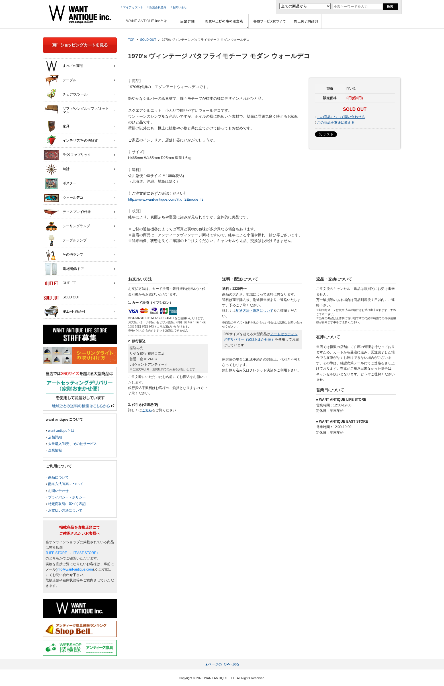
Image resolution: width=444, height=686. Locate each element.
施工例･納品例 (64, 311)
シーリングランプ (67, 226)
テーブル (60, 80)
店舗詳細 (55, 437)
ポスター (60, 183)
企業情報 (55, 450)
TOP (131, 39)
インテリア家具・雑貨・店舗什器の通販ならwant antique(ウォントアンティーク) (80, 14)
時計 (56, 169)
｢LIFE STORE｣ (57, 553)
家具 (56, 126)
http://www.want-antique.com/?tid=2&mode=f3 (166, 199)
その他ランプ (63, 254)
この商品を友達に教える (336, 123)
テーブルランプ (65, 240)
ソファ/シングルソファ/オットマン (76, 109)
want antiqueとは (61, 431)
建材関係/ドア (64, 269)
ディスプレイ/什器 (67, 212)
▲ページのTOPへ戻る (222, 664)
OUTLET (60, 283)
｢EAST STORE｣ (85, 553)
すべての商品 (63, 66)
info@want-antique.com (75, 569)
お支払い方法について (65, 510)
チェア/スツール (65, 94)
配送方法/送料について (65, 484)
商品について (58, 477)
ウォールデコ (63, 197)
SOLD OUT (148, 39)
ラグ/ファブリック (67, 155)
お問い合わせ (58, 491)
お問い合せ (179, 7)
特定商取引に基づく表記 (67, 504)
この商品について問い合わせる (341, 117)
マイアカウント (132, 7)
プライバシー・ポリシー (67, 497)
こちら (147, 410)
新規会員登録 (157, 7)
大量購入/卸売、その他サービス (72, 444)
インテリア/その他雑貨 (71, 140)
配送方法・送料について (254, 311)
